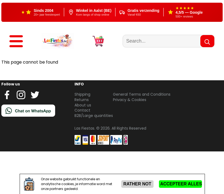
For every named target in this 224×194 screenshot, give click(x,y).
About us (82, 105)
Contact (82, 110)
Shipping (82, 94)
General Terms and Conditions (141, 94)
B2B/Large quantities (93, 115)
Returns (81, 99)
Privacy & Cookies (129, 99)
